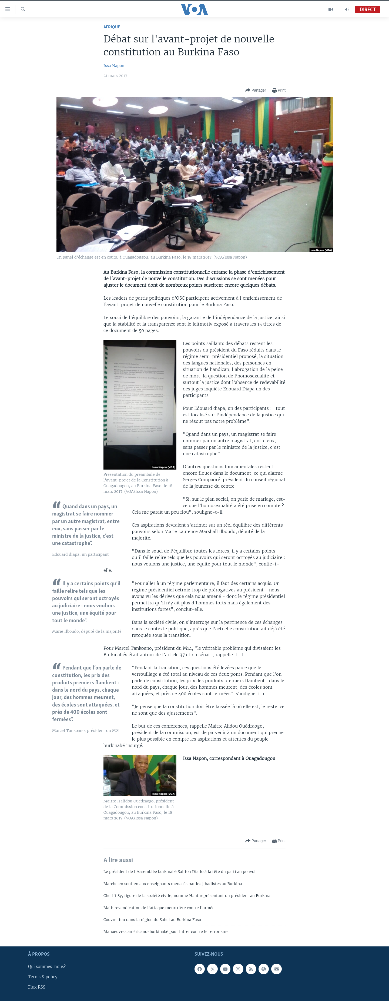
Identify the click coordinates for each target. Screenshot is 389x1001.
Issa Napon (113, 65)
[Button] (255, 90)
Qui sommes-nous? (47, 966)
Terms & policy (42, 977)
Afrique (111, 27)
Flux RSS (36, 987)
